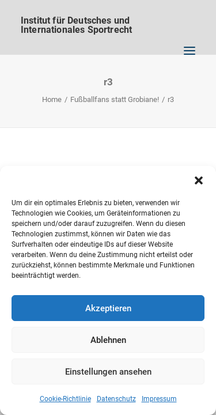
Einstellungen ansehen (108, 372)
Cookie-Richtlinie (65, 399)
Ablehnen (108, 340)
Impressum (159, 399)
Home (52, 99)
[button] (198, 180)
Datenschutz (116, 399)
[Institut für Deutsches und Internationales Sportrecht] (108, 20)
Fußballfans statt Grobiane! (114, 99)
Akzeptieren (108, 308)
